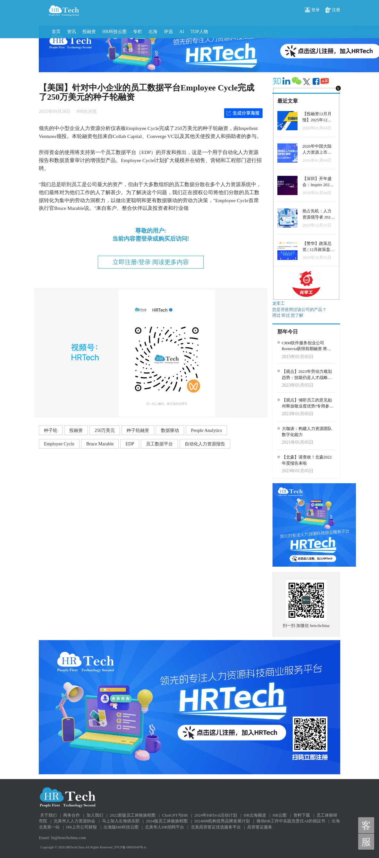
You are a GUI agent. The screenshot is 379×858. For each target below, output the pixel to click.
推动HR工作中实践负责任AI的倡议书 (291, 821)
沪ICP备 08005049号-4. (130, 847)
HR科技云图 (114, 31)
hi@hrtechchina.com (68, 837)
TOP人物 (199, 31)
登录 (312, 10)
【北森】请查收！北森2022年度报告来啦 (307, 460)
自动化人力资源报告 (205, 443)
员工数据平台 (159, 443)
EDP (129, 443)
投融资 (89, 31)
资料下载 (301, 815)
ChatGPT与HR (175, 815)
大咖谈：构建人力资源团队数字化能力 (307, 431)
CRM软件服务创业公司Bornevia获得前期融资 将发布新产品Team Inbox (307, 346)
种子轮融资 (138, 430)
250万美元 (105, 430)
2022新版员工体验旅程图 (133, 815)
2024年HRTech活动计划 (215, 815)
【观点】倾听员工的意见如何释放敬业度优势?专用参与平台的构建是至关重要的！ (308, 403)
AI (181, 31)
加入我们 (95, 815)
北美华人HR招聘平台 (164, 827)
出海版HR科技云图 (121, 827)
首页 (56, 31)
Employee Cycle (59, 443)
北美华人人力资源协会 (74, 821)
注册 (332, 10)
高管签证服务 (259, 827)
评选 (168, 31)
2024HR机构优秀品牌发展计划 (222, 821)
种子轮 (50, 430)
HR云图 (280, 815)
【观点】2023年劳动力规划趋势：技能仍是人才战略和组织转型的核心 (307, 375)
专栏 (137, 31)
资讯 (71, 31)
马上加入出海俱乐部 (120, 821)
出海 (152, 31)
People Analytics (206, 430)
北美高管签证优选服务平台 (216, 827)
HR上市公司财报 (81, 827)
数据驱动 (170, 430)
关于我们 (48, 815)
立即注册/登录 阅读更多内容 (151, 262)
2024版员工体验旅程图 (167, 821)
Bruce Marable (100, 443)
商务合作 (71, 815)
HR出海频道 (255, 815)
